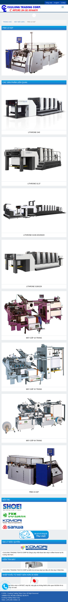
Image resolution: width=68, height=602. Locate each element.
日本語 (63, 3)
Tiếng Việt (49, 3)
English (56, 3)
